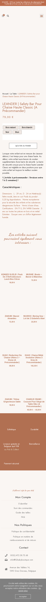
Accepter (23, 596)
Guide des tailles (23, 512)
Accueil (5, 94)
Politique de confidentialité (23, 531)
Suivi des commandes (23, 508)
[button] (42, 16)
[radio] (10, 127)
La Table (13, 94)
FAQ (23, 517)
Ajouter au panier (23, 146)
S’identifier (23, 503)
